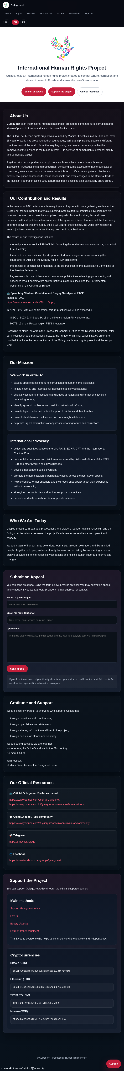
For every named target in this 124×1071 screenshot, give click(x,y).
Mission (31, 13)
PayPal (14, 916)
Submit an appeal (34, 91)
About (8, 13)
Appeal (60, 13)
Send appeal (17, 668)
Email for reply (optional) (21, 612)
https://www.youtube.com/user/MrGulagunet (34, 799)
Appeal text (13, 628)
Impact (19, 13)
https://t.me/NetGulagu (22, 841)
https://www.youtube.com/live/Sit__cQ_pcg (31, 302)
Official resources (89, 91)
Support (89, 13)
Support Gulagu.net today (25, 908)
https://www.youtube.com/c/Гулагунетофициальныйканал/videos (46, 804)
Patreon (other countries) (24, 931)
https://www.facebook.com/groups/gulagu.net (35, 860)
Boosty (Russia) (19, 923)
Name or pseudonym (19, 597)
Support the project (61, 91)
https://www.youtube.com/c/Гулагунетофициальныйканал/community (49, 823)
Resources (74, 13)
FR (23, 22)
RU (6, 22)
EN (15, 22)
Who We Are (46, 13)
